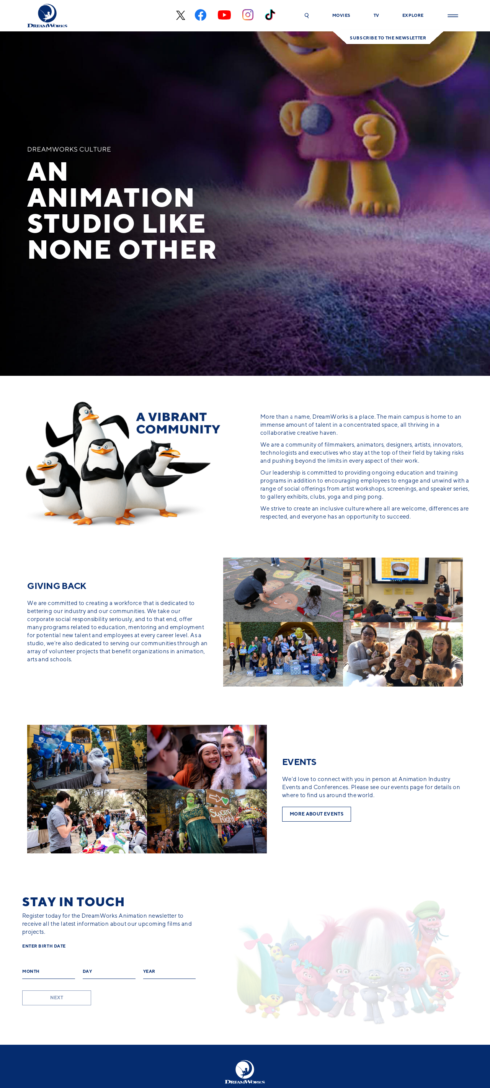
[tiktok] (270, 15)
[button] (306, 15)
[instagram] (248, 15)
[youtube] (224, 15)
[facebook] (200, 15)
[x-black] (179, 15)
